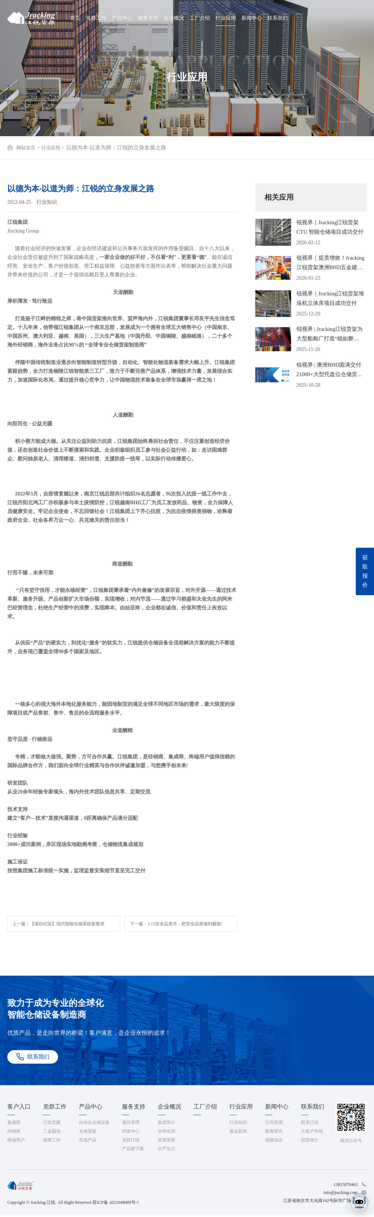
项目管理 (131, 1124)
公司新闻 (274, 1124)
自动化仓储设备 (94, 1124)
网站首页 (27, 147)
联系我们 (277, 18)
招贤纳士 (309, 1142)
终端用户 (16, 1142)
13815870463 (345, 1186)
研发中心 (131, 1133)
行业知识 (238, 1124)
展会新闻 (238, 1133)
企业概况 (174, 18)
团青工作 (52, 1142)
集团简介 (166, 1124)
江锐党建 (52, 1124)
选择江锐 (131, 1142)
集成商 (13, 1124)
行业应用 (225, 18)
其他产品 (87, 1142)
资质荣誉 (166, 1142)
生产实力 (166, 1150)
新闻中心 (251, 18)
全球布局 (166, 1133)
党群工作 (96, 18)
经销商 (13, 1133)
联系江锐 (309, 1124)
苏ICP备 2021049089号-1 (115, 1204)
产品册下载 (133, 1150)
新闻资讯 (274, 1133)
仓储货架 (87, 1133)
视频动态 (274, 1142)
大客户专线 (312, 1133)
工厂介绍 (200, 18)
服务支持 (148, 18)
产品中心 (122, 18)
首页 (75, 18)
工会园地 (52, 1133)
